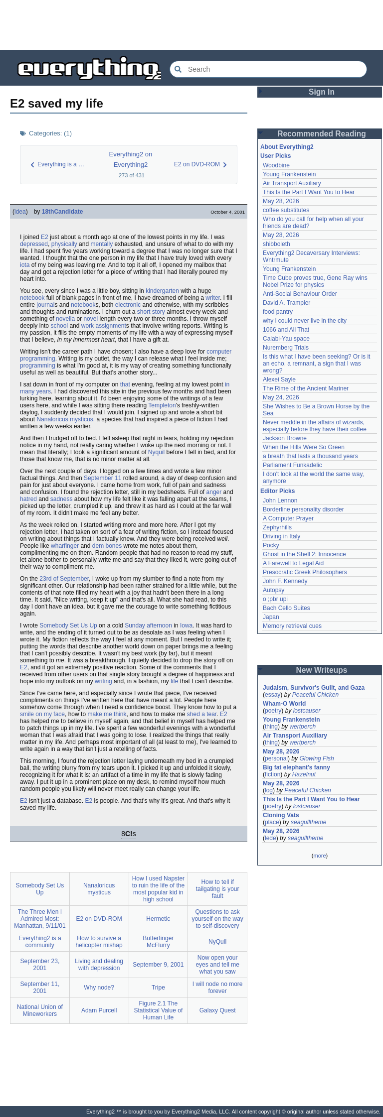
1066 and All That (286, 329)
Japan (271, 617)
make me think (106, 714)
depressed (34, 244)
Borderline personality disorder (303, 509)
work (87, 325)
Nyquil (156, 452)
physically (64, 244)
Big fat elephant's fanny (296, 767)
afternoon (159, 625)
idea (20, 211)
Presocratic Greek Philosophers (305, 572)
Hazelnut (304, 774)
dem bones (107, 545)
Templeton (162, 405)
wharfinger (65, 545)
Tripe (158, 987)
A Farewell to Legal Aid (293, 563)
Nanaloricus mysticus (64, 419)
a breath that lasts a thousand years (310, 456)
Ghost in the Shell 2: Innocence (304, 554)
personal (276, 758)
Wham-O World (284, 703)
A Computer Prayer (288, 518)
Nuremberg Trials (286, 347)
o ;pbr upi (275, 599)
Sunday (135, 625)
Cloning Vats (281, 815)
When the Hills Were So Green (304, 447)
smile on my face (42, 714)
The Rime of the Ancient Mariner (306, 388)
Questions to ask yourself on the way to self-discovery (217, 918)
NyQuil (217, 941)
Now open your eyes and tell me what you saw (217, 964)
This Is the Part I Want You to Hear (309, 192)
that (125, 384)
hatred (28, 499)
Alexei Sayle (279, 379)
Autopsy (273, 590)
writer (212, 297)
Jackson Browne (285, 438)
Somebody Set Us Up (68, 625)
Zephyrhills (277, 527)
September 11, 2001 (40, 987)
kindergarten (162, 290)
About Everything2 (287, 146)
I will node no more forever (217, 987)
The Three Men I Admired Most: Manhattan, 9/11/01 (39, 918)
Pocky (271, 545)
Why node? (99, 987)
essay (272, 694)
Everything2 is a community (39, 942)
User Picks (275, 155)
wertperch (302, 726)
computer (218, 351)
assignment (110, 325)
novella (65, 318)
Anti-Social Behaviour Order (300, 293)
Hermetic (158, 918)
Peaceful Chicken (315, 694)
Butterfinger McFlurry (158, 942)
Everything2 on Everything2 (131, 159)
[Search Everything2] (268, 69)
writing (103, 681)
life (174, 681)
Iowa (186, 625)
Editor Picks (277, 491)
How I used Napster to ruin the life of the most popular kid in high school (158, 889)
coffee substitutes (286, 210)
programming (37, 358)
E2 (44, 237)
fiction (272, 774)
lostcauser (307, 710)
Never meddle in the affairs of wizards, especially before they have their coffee (315, 426)
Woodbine (276, 165)
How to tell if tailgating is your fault (217, 888)
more (319, 856)
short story (151, 311)
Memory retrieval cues (292, 625)
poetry (273, 710)
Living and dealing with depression (99, 965)
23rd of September (64, 578)
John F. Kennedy (285, 581)
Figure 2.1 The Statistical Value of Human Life (158, 1010)
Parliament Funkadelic (292, 465)
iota (24, 264)
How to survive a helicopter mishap (99, 942)
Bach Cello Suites (286, 608)
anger (214, 492)
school (59, 325)
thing (271, 726)
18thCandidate (62, 211)
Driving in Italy (281, 536)
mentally (101, 244)
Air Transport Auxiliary (292, 183)
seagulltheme (308, 822)
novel (90, 318)
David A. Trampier (286, 302)
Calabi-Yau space (286, 338)
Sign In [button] (322, 92)
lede (270, 838)
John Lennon (280, 500)
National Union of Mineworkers (40, 1010)
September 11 (102, 478)
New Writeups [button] (322, 670)
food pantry (278, 311)
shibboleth (276, 244)
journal (45, 304)
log (269, 790)
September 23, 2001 (40, 965)
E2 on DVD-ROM (99, 918)
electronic (128, 304)
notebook (32, 297)
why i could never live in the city (305, 320)
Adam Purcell (99, 1010)
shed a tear (201, 714)
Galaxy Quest (217, 1010)
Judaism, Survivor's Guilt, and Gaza (314, 687)
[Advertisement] (191, 24)
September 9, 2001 (158, 964)
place (272, 822)
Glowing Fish (316, 758)
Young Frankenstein (289, 174)
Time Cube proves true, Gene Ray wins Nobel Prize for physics (316, 281)
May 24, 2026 (281, 397)
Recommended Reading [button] (321, 133)
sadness (61, 499)
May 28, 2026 (281, 201)
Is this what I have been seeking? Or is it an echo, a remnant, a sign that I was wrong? (317, 363)
